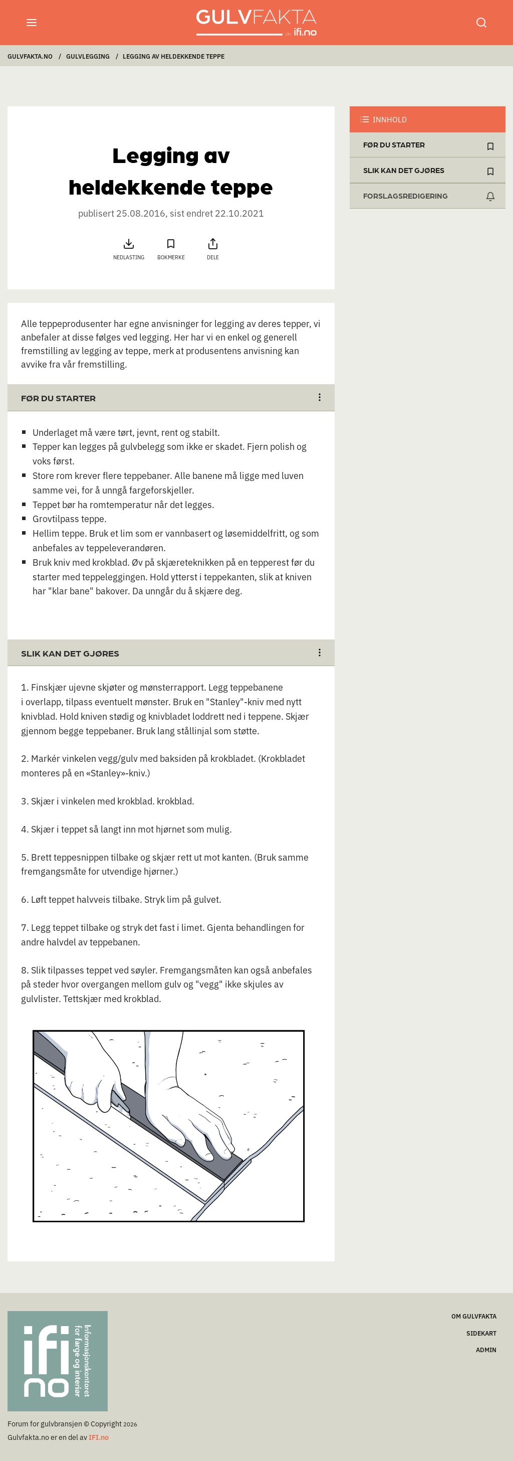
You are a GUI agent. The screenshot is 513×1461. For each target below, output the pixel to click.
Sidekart (481, 1333)
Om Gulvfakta (473, 1316)
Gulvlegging (88, 56)
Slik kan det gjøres (403, 170)
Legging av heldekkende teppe (173, 56)
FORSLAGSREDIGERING (405, 195)
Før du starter (394, 144)
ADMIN (486, 1349)
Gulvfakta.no (30, 56)
